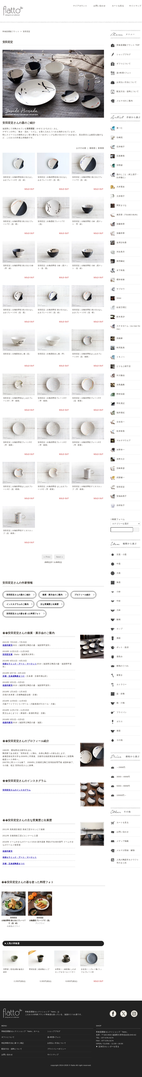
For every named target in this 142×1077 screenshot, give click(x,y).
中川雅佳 (121, 375)
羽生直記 (121, 403)
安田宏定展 (7, 654)
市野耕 (120, 165)
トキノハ (121, 357)
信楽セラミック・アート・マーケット (19, 664)
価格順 (92, 148)
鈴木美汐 (121, 317)
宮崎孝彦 (121, 468)
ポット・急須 (123, 647)
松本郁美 (121, 431)
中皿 (119, 564)
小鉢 (119, 592)
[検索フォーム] (136, 530)
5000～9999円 (123, 786)
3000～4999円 (123, 777)
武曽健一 (121, 477)
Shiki (119, 298)
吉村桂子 (121, 505)
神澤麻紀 (121, 261)
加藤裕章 (121, 224)
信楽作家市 (7, 645)
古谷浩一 (121, 422)
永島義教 (121, 385)
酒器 (119, 638)
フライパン (122, 712)
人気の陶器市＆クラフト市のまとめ (128, 861)
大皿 (119, 573)
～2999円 (121, 767)
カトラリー (122, 684)
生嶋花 (120, 137)
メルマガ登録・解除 (126, 850)
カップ (120, 629)
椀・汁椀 (121, 703)
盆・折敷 (121, 694)
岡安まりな (122, 205)
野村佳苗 (121, 394)
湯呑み (120, 656)
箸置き (120, 675)
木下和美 (121, 270)
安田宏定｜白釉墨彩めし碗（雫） (52, 354)
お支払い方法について (56, 1043)
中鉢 (119, 601)
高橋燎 (120, 338)
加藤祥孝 (121, 233)
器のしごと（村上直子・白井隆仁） (128, 176)
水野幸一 (121, 450)
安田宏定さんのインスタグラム (16, 790)
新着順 (101, 148)
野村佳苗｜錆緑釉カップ (39, 969)
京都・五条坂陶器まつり (13, 676)
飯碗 (119, 619)
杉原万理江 (122, 307)
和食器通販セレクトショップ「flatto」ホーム (20, 1031)
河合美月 (121, 252)
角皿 (119, 582)
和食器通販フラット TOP (128, 45)
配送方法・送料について (128, 91)
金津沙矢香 (122, 242)
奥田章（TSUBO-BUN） (128, 215)
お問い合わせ (97, 6)
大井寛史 (121, 187)
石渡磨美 (121, 156)
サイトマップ (133, 6)
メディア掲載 (123, 841)
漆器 (119, 731)
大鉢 (119, 610)
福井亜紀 (121, 413)
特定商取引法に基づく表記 (12, 1043)
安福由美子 (122, 496)
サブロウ (121, 289)
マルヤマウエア (124, 440)
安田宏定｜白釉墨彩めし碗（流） (17, 354)
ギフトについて (124, 64)
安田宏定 (121, 487)
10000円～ (121, 795)
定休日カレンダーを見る (109, 1046)
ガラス (120, 721)
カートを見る (116, 6)
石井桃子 (121, 147)
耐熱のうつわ (123, 666)
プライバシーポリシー (56, 1049)
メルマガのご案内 (125, 101)
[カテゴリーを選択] (125, 523)
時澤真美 (121, 348)
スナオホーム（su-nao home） (128, 327)
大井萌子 (121, 196)
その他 (120, 740)
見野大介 (121, 459)
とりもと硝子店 (124, 366)
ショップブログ (124, 54)
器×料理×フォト (124, 73)
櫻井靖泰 (121, 279)
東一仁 (120, 128)
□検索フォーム (118, 519)
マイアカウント (78, 6)
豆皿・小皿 (122, 554)
